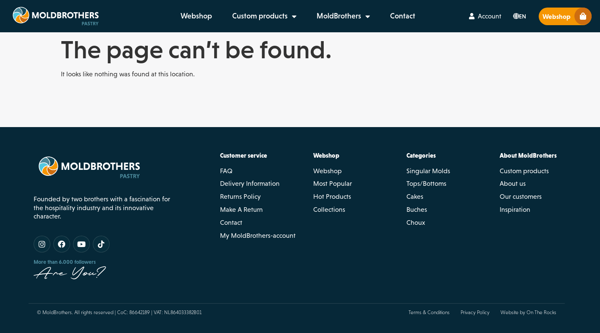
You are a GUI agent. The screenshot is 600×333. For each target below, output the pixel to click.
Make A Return (241, 209)
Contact (402, 16)
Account (489, 16)
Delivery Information (250, 183)
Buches (416, 209)
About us (513, 183)
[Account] (472, 16)
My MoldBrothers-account (258, 235)
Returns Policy (240, 196)
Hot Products (332, 196)
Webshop (196, 16)
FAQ (226, 170)
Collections (329, 209)
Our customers (521, 196)
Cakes (414, 196)
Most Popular (332, 183)
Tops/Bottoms (426, 183)
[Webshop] (583, 16)
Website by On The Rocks (528, 312)
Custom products (264, 16)
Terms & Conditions (429, 312)
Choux (415, 222)
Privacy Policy (475, 312)
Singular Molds (428, 170)
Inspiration (515, 209)
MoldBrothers (343, 16)
